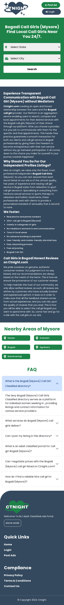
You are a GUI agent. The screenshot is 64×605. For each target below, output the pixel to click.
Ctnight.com (11, 106)
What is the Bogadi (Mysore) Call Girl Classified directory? (28, 383)
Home (8, 544)
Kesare (9, 337)
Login (50, 11)
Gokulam (42, 337)
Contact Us (11, 586)
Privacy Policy (13, 575)
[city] (32, 58)
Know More (12, 523)
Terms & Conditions (17, 581)
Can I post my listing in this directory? (28, 436)
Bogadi (9, 347)
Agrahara (43, 347)
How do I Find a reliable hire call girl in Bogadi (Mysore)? (28, 479)
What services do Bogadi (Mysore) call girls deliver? (29, 423)
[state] (32, 47)
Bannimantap (13, 356)
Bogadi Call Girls (42, 173)
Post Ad (51, 5)
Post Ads (10, 555)
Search (32, 69)
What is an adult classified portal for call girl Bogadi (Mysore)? (30, 448)
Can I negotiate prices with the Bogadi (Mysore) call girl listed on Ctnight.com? (30, 464)
